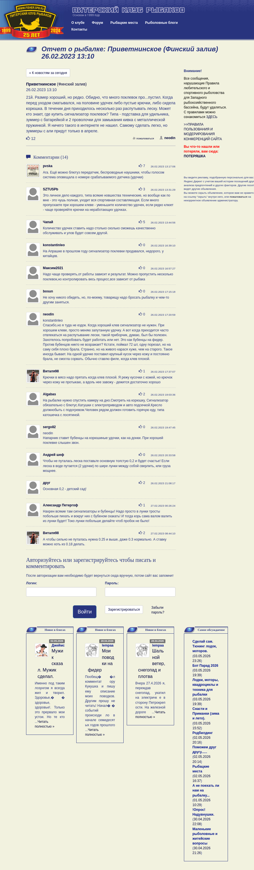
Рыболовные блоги (161, 23)
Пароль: (112, 583)
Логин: (31, 583)
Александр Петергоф (60, 505)
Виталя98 (51, 371)
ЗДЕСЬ (211, 117)
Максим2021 (53, 268)
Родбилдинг (203, 733)
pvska (47, 166)
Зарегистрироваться (124, 609)
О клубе (78, 23)
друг (46, 483)
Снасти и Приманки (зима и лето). (206, 713)
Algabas (49, 394)
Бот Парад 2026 (205, 666)
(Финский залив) (56, 84)
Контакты (79, 29)
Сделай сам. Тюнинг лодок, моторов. (205, 646)
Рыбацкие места (124, 23)
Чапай (48, 222)
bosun (48, 291)
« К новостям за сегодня (48, 73)
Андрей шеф (53, 455)
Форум (97, 23)
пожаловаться (143, 138)
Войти (85, 612)
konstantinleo (54, 245)
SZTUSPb (50, 189)
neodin (167, 138)
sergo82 (49, 427)
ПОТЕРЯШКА (195, 156)
